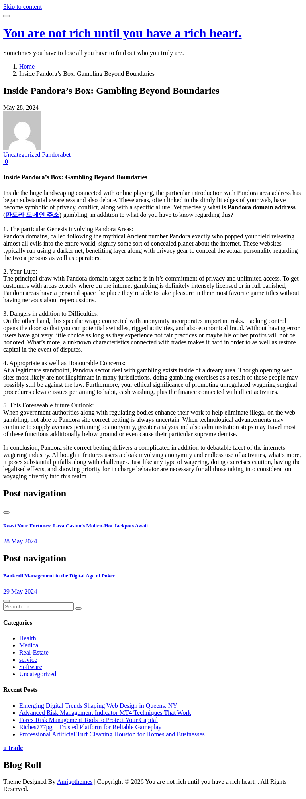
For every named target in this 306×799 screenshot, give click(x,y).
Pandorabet (56, 154)
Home (27, 66)
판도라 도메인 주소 (32, 214)
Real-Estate (34, 652)
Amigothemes (75, 781)
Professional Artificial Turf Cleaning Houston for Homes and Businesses (112, 734)
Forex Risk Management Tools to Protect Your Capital (88, 719)
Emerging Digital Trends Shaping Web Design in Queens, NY (98, 705)
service (28, 659)
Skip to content (22, 6)
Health (27, 638)
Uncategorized (21, 154)
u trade (13, 747)
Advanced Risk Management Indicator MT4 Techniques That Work (105, 712)
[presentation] (6, 512)
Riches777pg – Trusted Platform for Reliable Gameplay (90, 727)
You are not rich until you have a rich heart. (122, 33)
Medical (29, 645)
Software (30, 666)
